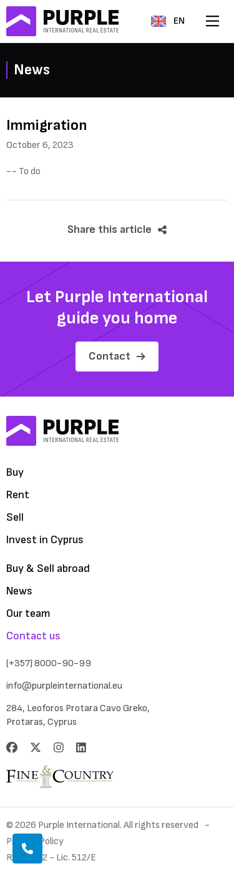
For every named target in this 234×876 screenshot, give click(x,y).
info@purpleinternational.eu (64, 686)
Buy (15, 472)
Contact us (33, 635)
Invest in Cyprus (45, 539)
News (19, 591)
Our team (28, 613)
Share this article (117, 229)
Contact (117, 356)
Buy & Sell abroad (48, 568)
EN (168, 21)
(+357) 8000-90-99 (48, 663)
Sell (15, 517)
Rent (17, 494)
